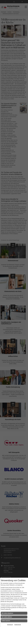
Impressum (10, 624)
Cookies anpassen (6, 620)
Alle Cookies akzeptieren (7, 613)
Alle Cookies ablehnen (7, 617)
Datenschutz (17, 624)
